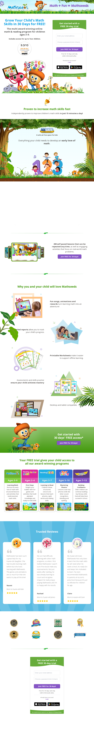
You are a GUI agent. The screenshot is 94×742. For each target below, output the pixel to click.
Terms (72, 75)
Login (69, 62)
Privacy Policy (80, 75)
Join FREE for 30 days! (69, 49)
